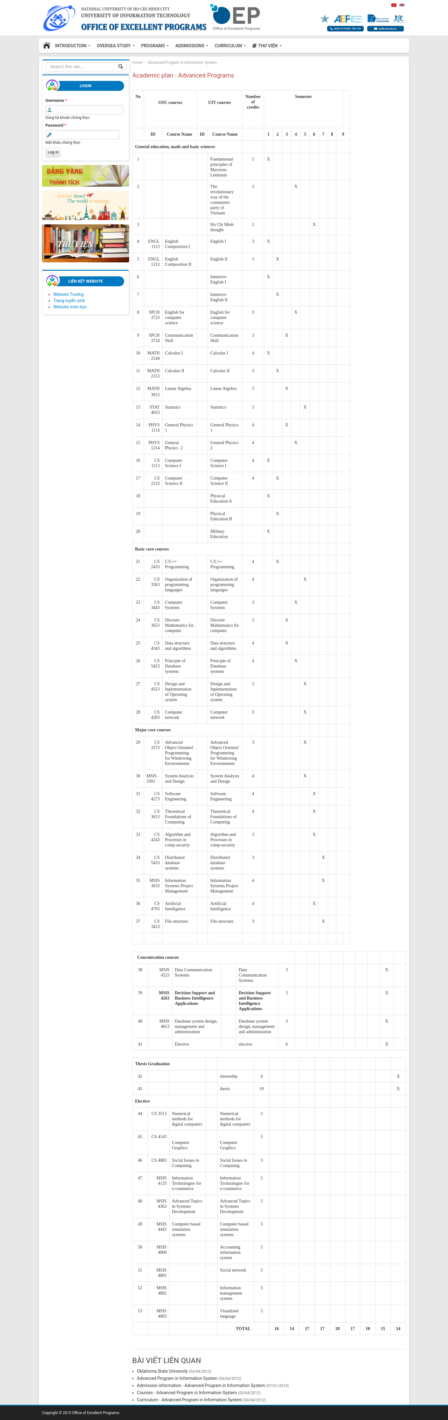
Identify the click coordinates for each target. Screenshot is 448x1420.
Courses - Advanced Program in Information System (187, 1392)
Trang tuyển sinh (69, 300)
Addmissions (191, 45)
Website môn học (70, 306)
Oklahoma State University (162, 1371)
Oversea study (116, 45)
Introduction (73, 45)
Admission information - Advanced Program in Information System (201, 1385)
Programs (155, 45)
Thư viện (270, 45)
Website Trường (68, 294)
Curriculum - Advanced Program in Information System (189, 1399)
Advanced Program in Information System (182, 62)
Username (56, 100)
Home (47, 46)
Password (55, 125)
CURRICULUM (230, 45)
